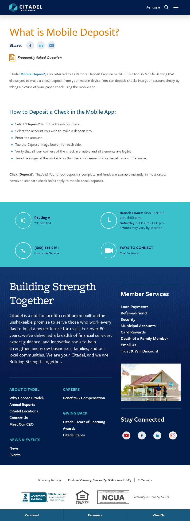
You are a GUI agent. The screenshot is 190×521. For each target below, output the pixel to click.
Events (14, 455)
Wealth (158, 514)
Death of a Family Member (144, 338)
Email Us (128, 345)
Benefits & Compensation (84, 398)
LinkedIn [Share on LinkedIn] (41, 45)
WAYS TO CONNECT (136, 247)
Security (128, 319)
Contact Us (18, 417)
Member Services (145, 293)
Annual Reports (22, 404)
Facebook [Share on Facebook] (30, 45)
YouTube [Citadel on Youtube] (127, 436)
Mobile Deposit (32, 73)
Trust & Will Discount (139, 351)
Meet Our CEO (21, 424)
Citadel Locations (23, 411)
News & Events (24, 440)
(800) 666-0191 (46, 247)
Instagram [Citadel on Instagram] (174, 436)
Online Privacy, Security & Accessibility (100, 480)
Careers (71, 389)
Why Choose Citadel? (26, 398)
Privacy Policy (49, 480)
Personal (32, 514)
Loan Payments (134, 306)
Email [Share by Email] (51, 45)
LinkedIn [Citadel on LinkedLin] (158, 436)
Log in (156, 7)
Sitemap (145, 480)
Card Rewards (133, 332)
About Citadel (24, 389)
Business (95, 514)
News (14, 448)
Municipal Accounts (138, 326)
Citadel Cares (74, 435)
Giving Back (75, 413)
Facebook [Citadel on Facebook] (143, 436)
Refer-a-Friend (134, 313)
